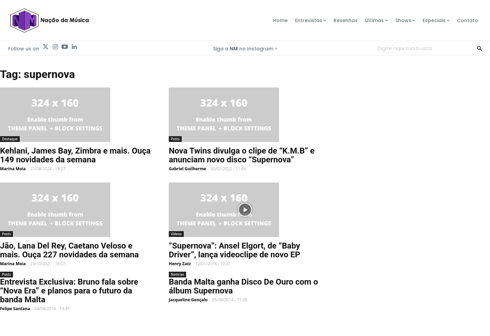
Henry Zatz (180, 264)
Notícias (177, 274)
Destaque (10, 139)
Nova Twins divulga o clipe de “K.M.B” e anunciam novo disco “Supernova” (241, 155)
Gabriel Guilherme (187, 169)
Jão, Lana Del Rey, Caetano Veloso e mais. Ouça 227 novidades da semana (69, 250)
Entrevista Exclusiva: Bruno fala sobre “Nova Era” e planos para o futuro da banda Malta (69, 290)
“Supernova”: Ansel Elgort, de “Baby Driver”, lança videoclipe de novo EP (234, 250)
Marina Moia (13, 169)
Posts (175, 139)
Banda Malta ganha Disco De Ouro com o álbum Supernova (243, 286)
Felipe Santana (15, 308)
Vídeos (176, 233)
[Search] (479, 48)
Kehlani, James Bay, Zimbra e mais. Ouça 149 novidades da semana (75, 155)
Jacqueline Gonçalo (188, 300)
